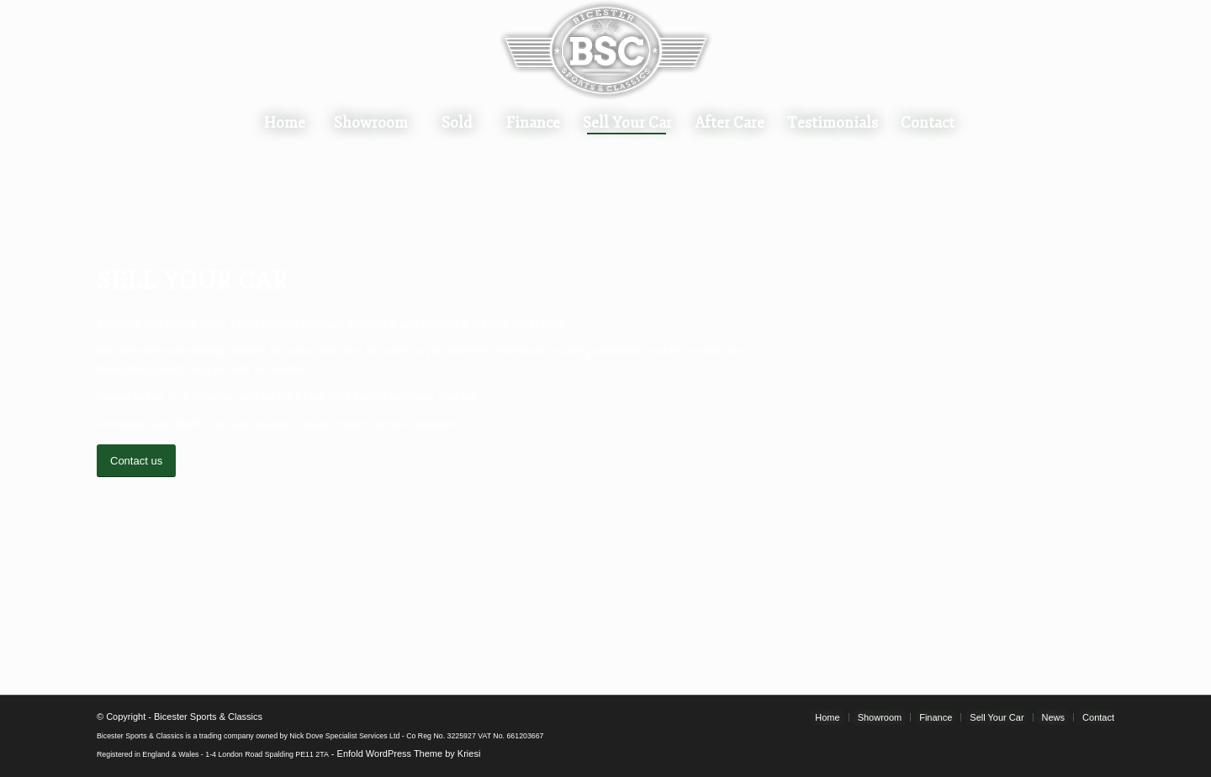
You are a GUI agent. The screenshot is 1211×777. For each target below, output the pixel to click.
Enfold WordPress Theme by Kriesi (409, 753)
